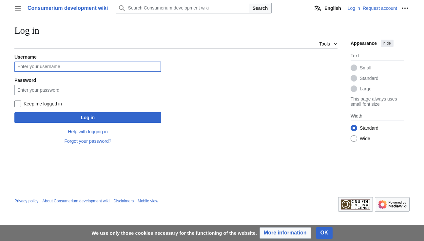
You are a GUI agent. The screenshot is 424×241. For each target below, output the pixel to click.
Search (260, 8)
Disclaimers (123, 201)
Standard (369, 78)
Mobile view (148, 201)
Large (366, 88)
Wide (365, 138)
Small (365, 67)
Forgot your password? (87, 141)
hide (387, 43)
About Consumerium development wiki (75, 201)
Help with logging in (87, 131)
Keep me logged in (43, 103)
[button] (285, 233)
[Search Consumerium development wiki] (182, 8)
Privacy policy (26, 201)
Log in (88, 117)
